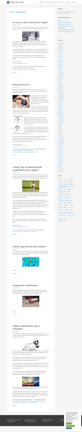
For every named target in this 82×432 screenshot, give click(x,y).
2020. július (60, 71)
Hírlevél (62, 2)
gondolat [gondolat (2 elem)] (68, 194)
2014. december (61, 173)
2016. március (60, 157)
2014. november (61, 175)
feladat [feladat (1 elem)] (69, 192)
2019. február (60, 90)
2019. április (60, 87)
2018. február (60, 113)
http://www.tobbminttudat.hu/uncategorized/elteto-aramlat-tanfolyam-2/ (26, 72)
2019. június (60, 83)
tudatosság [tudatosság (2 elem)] (61, 213)
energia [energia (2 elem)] (65, 192)
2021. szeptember (61, 64)
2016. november (61, 142)
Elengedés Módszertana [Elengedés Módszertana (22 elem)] (64, 190)
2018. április (60, 110)
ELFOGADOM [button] (69, 423)
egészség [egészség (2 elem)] (64, 187)
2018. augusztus (61, 102)
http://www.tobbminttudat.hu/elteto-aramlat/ (21, 66)
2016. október (60, 144)
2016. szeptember (61, 146)
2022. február (60, 60)
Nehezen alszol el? (22, 87)
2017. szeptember (61, 123)
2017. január (60, 138)
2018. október (60, 98)
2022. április (60, 56)
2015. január (60, 171)
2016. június (60, 152)
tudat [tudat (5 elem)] (70, 210)
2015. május (60, 165)
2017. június (60, 129)
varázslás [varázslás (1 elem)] (66, 213)
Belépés (72, 2)
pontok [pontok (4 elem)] (60, 208)
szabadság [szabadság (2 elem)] (71, 208)
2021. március (60, 67)
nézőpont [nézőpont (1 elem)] (69, 206)
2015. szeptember (61, 163)
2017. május (60, 131)
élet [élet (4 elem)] (59, 218)
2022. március (60, 58)
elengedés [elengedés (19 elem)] (70, 187)
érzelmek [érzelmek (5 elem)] (63, 218)
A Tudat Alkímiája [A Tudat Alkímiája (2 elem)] (70, 182)
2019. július (60, 81)
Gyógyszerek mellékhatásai (26, 291)
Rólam (58, 2)
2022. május (60, 54)
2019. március (60, 89)
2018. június (60, 106)
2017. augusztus (61, 125)
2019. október (60, 75)
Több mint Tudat (17, 2)
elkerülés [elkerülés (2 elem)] (72, 190)
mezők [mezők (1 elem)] (65, 206)
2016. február (60, 159)
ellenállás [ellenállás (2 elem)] (60, 192)
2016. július (60, 150)
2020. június (60, 73)
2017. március (60, 134)
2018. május (60, 108)
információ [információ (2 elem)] (61, 201)
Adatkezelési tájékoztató (62, 223)
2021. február (60, 69)
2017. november (61, 119)
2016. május (60, 154)
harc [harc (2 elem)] (71, 197)
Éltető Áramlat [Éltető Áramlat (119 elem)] (68, 216)
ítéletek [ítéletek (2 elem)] (68, 218)
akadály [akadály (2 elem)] (60, 182)
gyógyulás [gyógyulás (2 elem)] (66, 197)
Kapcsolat (68, 2)
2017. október (60, 121)
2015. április (60, 167)
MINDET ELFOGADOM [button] (70, 425)
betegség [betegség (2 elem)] (60, 185)
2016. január (60, 161)
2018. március (60, 111)
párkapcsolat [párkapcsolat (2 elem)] (65, 208)
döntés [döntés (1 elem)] (60, 187)
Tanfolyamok (52, 2)
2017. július (60, 127)
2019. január (60, 92)
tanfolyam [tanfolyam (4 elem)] (65, 210)
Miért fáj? (60, 20)
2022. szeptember (61, 52)
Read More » (15, 75)
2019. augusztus (61, 79)
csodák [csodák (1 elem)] (70, 185)
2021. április (60, 66)
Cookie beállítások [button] (69, 421)
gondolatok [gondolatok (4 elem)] (61, 197)
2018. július (60, 104)
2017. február (60, 136)
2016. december (61, 140)
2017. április (60, 133)
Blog (48, 2)
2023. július (60, 48)
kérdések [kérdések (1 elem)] (60, 206)
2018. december (61, 94)
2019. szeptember (61, 77)
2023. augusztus (61, 46)
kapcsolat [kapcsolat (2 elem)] (66, 201)
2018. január (60, 115)
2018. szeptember (61, 100)
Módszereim (42, 2)
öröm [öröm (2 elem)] (73, 218)
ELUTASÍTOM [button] (69, 428)
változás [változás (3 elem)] (71, 213)
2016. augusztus (61, 148)
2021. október (60, 62)
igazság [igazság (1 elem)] (69, 199)
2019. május (60, 85)
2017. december (61, 117)
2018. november (61, 96)
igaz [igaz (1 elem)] (65, 199)
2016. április (60, 155)
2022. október (60, 50)
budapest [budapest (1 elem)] (65, 185)
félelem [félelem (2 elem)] (60, 194)
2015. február (60, 169)
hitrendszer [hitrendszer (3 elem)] (61, 199)
